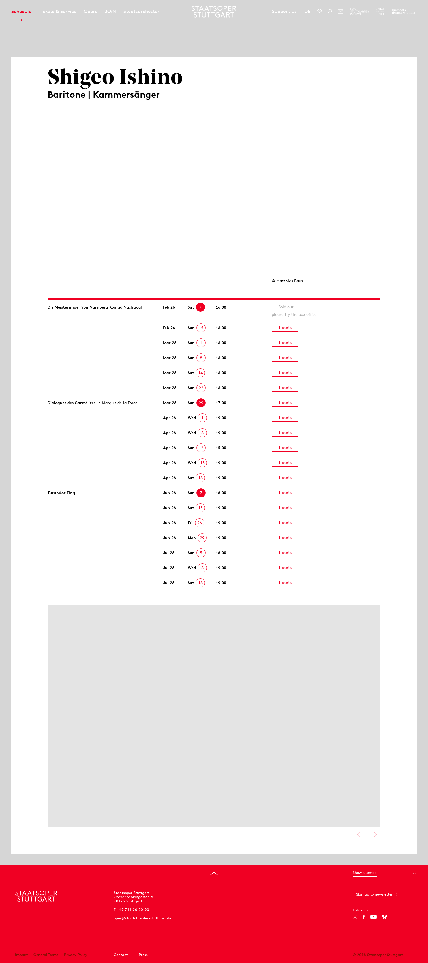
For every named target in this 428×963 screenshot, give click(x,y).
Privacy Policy (75, 954)
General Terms (45, 954)
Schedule (21, 11)
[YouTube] (373, 917)
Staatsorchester (141, 11)
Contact (121, 954)
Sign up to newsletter (374, 894)
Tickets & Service (57, 11)
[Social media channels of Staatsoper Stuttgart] (319, 11)
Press (143, 954)
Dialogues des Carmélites (71, 402)
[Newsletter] (340, 11)
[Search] (330, 11)
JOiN (110, 11)
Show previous (358, 834)
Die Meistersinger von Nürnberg (78, 307)
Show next (375, 834)
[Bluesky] (384, 917)
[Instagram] (355, 917)
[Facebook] (364, 917)
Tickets (285, 327)
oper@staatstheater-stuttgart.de (142, 918)
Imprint (21, 954)
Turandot (57, 492)
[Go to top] (214, 874)
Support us (284, 11)
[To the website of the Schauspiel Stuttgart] (380, 12)
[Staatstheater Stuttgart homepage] (214, 12)
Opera (91, 11)
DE (307, 11)
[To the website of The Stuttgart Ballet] (359, 12)
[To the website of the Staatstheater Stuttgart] (404, 12)
